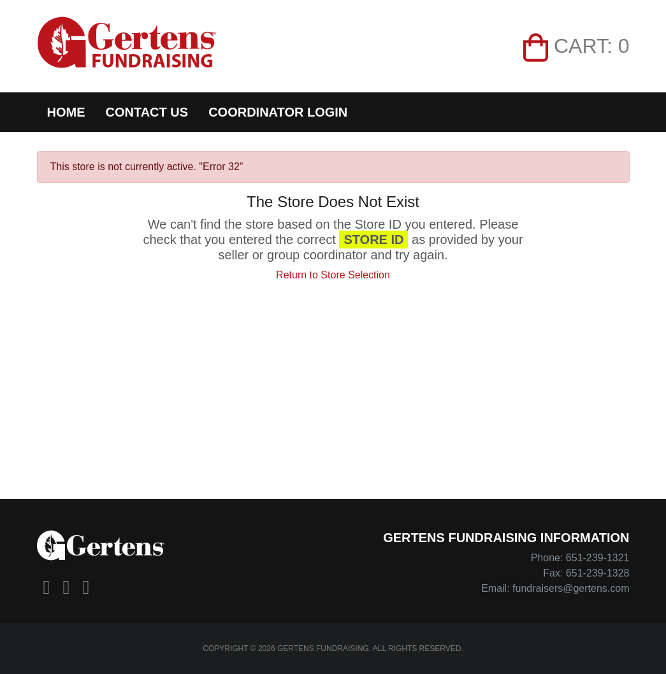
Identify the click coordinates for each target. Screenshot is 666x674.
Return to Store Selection (333, 274)
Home (66, 112)
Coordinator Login (277, 112)
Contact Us (147, 112)
